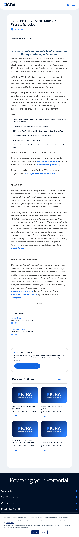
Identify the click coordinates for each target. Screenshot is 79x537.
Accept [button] (35, 532)
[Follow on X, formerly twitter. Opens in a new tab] (16, 324)
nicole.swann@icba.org (48, 164)
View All (60, 379)
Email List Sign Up (11, 509)
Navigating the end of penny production (24, 407)
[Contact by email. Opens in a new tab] (12, 324)
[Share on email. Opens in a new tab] (22, 29)
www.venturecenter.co (22, 291)
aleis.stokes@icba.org (48, 161)
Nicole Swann (17, 318)
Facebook (15, 294)
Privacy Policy (10, 522)
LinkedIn (25, 294)
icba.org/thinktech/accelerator (39, 173)
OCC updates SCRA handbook (52, 441)
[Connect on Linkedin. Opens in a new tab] (16, 335)
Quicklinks (7, 490)
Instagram (16, 297)
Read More (16, 416)
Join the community (29, 366)
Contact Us (7, 503)
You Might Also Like (12, 497)
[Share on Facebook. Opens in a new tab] (12, 29)
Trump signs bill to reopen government (52, 407)
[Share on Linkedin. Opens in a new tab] (18, 29)
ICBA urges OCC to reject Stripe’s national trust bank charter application (23, 442)
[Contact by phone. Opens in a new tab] (19, 324)
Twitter (34, 294)
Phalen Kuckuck (18, 329)
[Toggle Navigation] (73, 5)
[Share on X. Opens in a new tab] (15, 29)
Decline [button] (44, 532)
